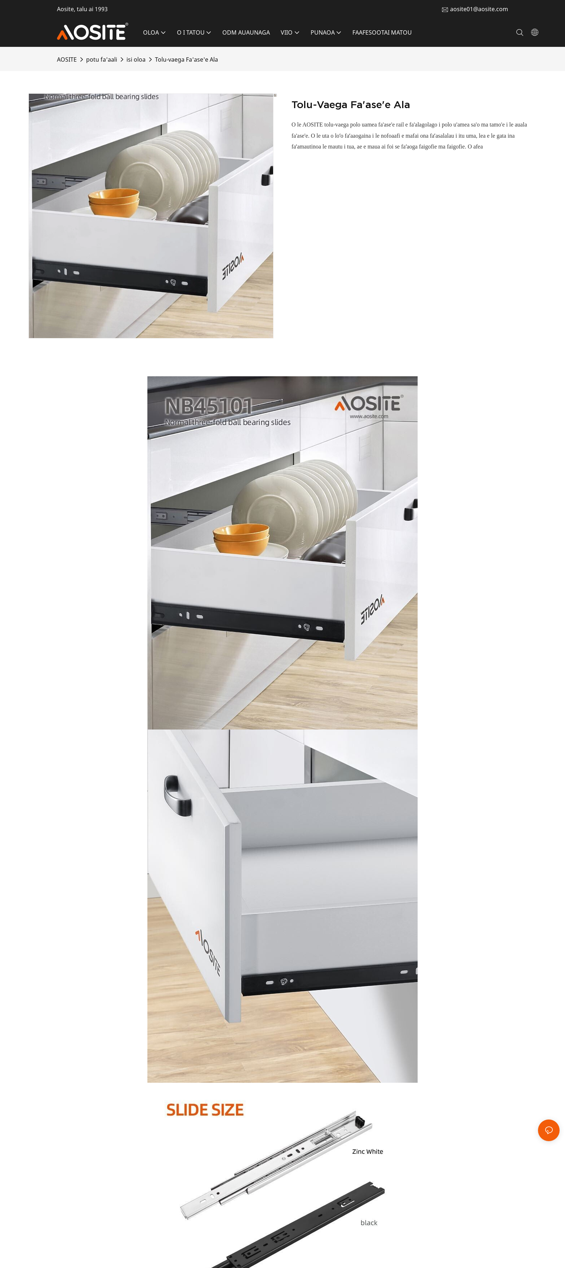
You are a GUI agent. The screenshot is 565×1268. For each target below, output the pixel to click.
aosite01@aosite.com (479, 9)
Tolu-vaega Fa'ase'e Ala (186, 59)
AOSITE (67, 59)
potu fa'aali (101, 59)
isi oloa (136, 59)
